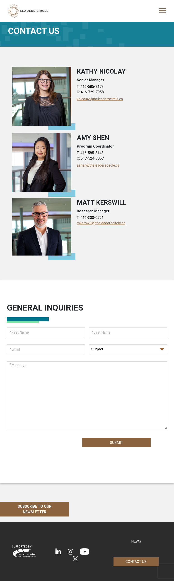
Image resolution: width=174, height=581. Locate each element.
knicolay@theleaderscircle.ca (100, 99)
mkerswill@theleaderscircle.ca (101, 223)
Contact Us (136, 561)
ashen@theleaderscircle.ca (98, 165)
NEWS (136, 541)
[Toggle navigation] (161, 10)
